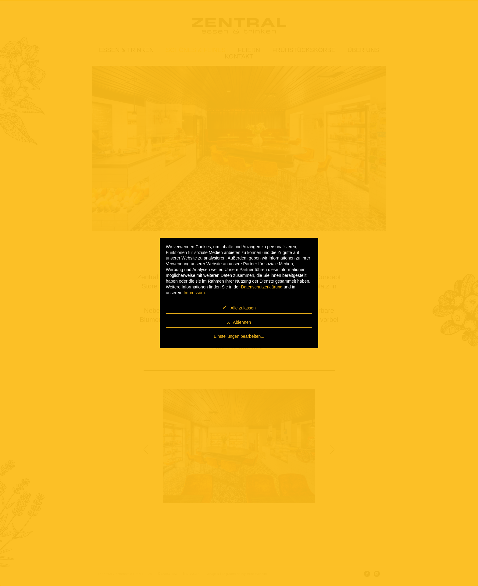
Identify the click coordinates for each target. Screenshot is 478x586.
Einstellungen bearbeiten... (239, 336)
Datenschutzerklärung (261, 286)
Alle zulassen (243, 307)
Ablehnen (242, 322)
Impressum (194, 292)
